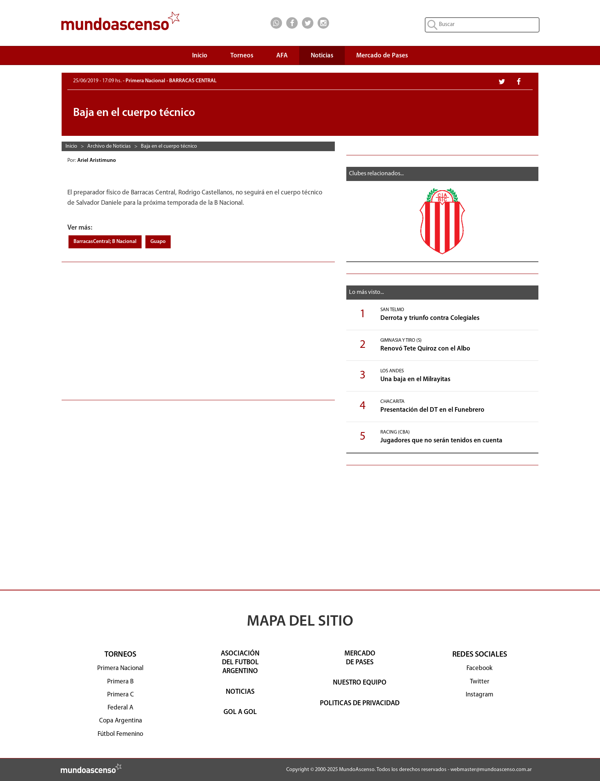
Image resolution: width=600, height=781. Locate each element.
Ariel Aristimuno (97, 160)
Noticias (322, 55)
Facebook (479, 668)
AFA (282, 55)
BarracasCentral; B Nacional (105, 242)
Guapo (158, 242)
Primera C (120, 694)
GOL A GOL (240, 712)
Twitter (479, 681)
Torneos (241, 57)
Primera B (120, 681)
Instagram (479, 694)
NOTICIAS (240, 692)
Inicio (199, 55)
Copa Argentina (120, 720)
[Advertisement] (198, 327)
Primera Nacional (120, 668)
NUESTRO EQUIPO (359, 682)
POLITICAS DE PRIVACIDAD (359, 703)
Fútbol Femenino (120, 734)
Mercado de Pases (382, 55)
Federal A (120, 707)
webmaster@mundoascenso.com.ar (491, 770)
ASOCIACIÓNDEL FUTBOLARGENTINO (240, 662)
